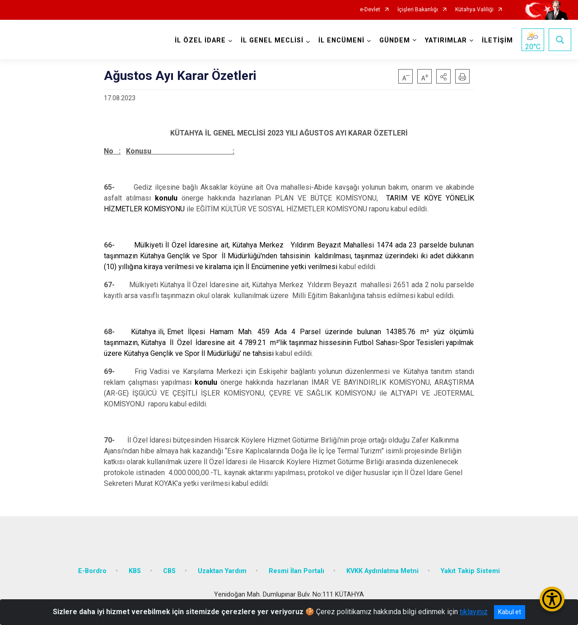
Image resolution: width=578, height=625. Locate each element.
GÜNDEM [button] (393, 40)
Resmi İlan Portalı (296, 567)
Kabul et (509, 612)
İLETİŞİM (496, 40)
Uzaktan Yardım (222, 567)
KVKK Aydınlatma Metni (382, 567)
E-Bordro (92, 567)
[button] (443, 76)
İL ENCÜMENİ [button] (340, 40)
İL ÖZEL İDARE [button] (199, 40)
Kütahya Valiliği (474, 10)
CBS (169, 567)
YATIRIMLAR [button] (445, 40)
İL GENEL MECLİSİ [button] (271, 40)
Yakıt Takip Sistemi (470, 567)
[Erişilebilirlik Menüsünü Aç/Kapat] (552, 599)
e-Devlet (370, 10)
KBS (135, 567)
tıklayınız (474, 611)
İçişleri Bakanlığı (417, 10)
